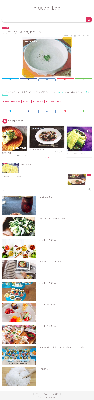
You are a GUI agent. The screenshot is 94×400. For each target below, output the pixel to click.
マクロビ (27, 101)
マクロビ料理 (51, 101)
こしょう (5, 27)
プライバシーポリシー (42, 394)
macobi (6, 101)
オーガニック (16, 101)
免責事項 (56, 394)
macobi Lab (47, 8)
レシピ (61, 101)
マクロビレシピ (38, 101)
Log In (61, 92)
